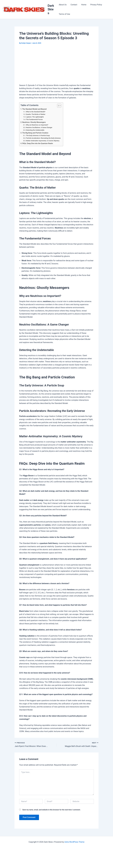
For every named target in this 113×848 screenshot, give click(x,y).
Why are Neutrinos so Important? (37, 125)
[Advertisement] (56, 64)
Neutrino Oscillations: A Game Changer (39, 127)
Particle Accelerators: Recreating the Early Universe (43, 138)
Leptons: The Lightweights (35, 117)
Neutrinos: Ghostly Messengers (34, 122)
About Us (62, 5)
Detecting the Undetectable (35, 130)
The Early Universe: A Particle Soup (38, 135)
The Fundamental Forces (34, 119)
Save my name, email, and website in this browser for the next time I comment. (51, 810)
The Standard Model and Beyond (34, 109)
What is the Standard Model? (36, 112)
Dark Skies (51, 9)
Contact (73, 5)
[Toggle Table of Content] (58, 106)
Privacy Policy (95, 5)
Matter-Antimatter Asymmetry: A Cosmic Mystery (43, 141)
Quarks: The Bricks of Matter (36, 114)
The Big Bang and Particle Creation (35, 133)
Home (83, 5)
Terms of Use (64, 14)
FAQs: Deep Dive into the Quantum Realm (38, 143)
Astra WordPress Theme (74, 842)
